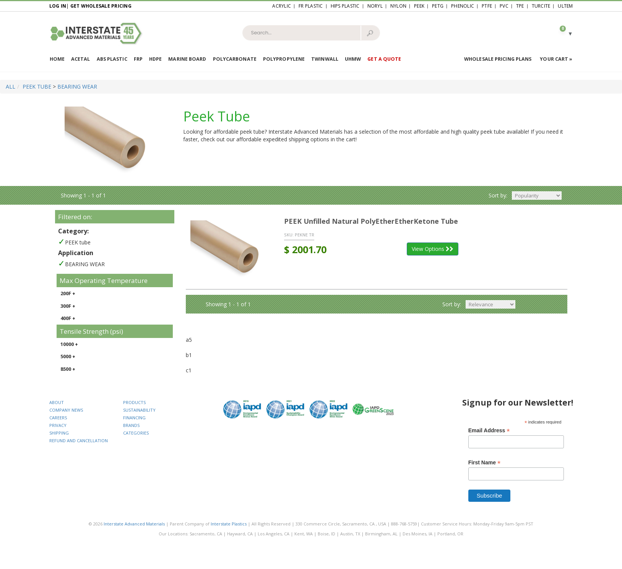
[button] (563, 33)
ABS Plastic (112, 59)
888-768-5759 (404, 524)
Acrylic (281, 6)
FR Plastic (311, 6)
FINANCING (134, 417)
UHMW (353, 59)
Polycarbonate (235, 59)
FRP (138, 59)
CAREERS (58, 417)
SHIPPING (59, 433)
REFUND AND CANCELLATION (78, 440)
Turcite (541, 6)
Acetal (80, 59)
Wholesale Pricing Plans (497, 59)
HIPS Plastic (345, 6)
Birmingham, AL (381, 534)
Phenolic (462, 6)
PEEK (419, 6)
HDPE (155, 59)
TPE (520, 6)
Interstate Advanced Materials (134, 524)
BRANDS (131, 425)
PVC (504, 6)
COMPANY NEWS (66, 410)
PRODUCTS (134, 402)
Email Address (489, 430)
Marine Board (187, 59)
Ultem (565, 6)
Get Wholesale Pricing (101, 6)
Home (57, 59)
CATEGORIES (136, 433)
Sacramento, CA (206, 534)
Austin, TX (350, 534)
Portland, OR (450, 534)
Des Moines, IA (417, 534)
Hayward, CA (240, 534)
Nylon (398, 6)
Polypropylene (284, 59)
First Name (484, 462)
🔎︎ (370, 33)
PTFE (487, 6)
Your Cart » (556, 59)
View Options (432, 248)
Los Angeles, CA (273, 534)
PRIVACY (58, 425)
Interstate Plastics (229, 524)
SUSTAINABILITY (139, 410)
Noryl (375, 6)
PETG (437, 6)
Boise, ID (326, 534)
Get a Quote (384, 59)
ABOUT (56, 402)
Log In (58, 6)
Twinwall (324, 59)
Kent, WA (303, 534)
